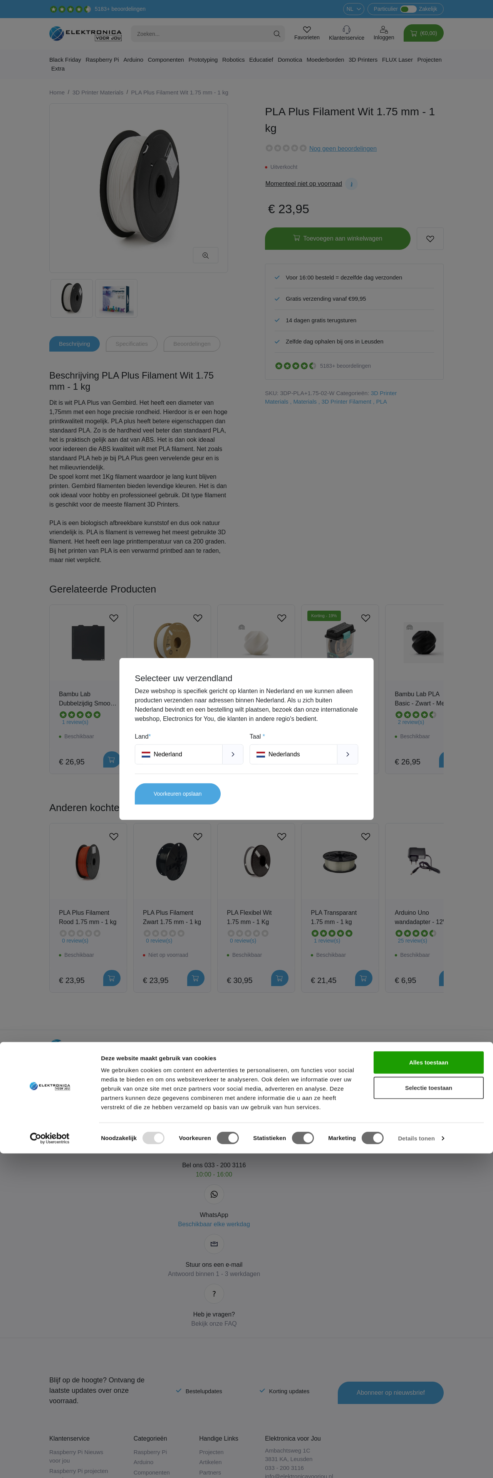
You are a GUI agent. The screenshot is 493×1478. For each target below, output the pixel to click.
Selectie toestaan (429, 1412)
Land (143, 736)
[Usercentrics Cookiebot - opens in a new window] (50, 1463)
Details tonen (416, 1462)
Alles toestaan (428, 1387)
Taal (257, 736)
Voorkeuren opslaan (178, 794)
